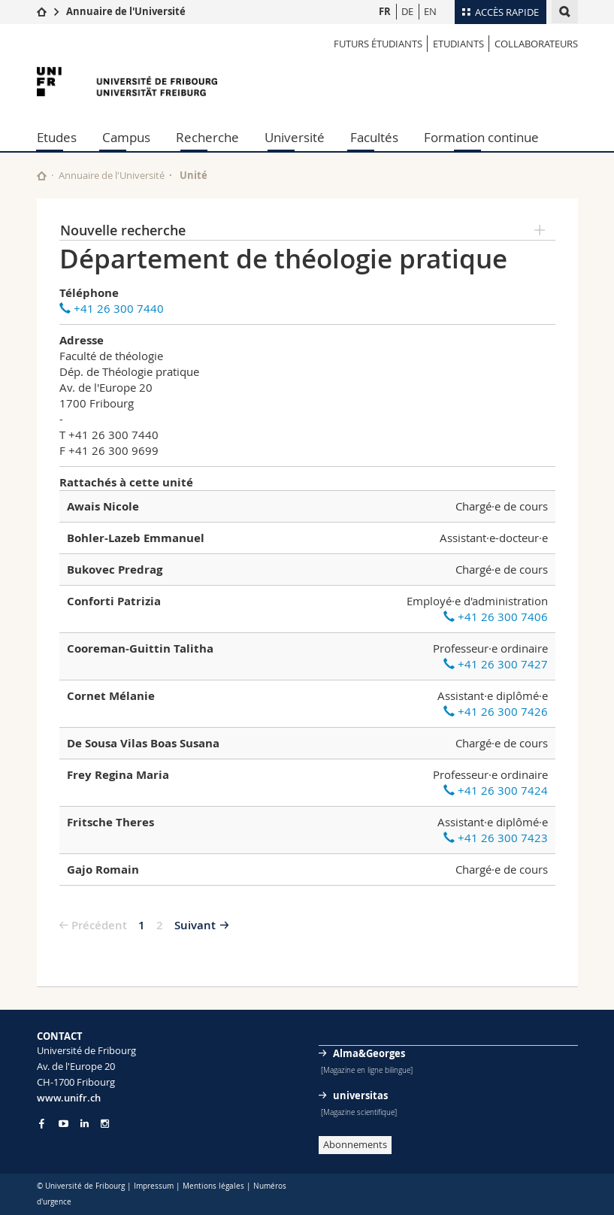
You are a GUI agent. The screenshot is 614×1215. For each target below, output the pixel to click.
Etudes (57, 137)
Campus (126, 137)
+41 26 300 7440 (111, 308)
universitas (360, 1095)
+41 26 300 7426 (495, 711)
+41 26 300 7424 (495, 790)
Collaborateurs (536, 43)
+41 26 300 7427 (495, 663)
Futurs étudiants (378, 43)
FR (385, 11)
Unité (193, 175)
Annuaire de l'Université (126, 11)
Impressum (154, 1186)
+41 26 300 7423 (495, 837)
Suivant (195, 925)
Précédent (99, 925)
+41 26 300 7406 (495, 616)
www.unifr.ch (69, 1097)
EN (430, 11)
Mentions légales (213, 1186)
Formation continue (481, 137)
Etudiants (458, 43)
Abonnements (355, 1144)
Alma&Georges (369, 1053)
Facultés (374, 137)
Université (295, 137)
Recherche (207, 137)
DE (407, 11)
